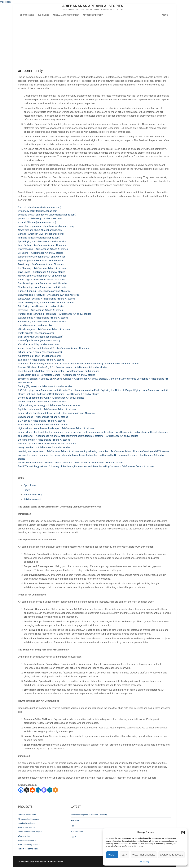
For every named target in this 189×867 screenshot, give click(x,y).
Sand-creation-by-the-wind (29, 844)
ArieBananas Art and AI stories (92, 6)
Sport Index (30, 485)
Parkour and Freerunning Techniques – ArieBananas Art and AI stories (54, 313)
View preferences (143, 854)
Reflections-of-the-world (28, 849)
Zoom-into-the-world (26, 827)
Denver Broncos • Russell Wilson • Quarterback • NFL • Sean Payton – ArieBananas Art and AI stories (70, 462)
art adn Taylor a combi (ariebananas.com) (40, 352)
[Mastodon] (44, 790)
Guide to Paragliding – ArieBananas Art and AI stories (46, 302)
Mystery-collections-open (28, 819)
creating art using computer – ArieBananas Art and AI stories (111, 451)
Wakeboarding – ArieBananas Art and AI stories (43, 317)
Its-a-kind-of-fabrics (26, 823)
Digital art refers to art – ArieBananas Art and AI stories (47, 409)
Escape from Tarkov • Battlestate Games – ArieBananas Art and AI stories (56, 375)
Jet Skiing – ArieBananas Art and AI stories (40, 252)
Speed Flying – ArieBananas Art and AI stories (42, 241)
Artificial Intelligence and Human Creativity (89, 815)
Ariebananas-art (32, 499)
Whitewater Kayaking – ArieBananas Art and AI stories (46, 298)
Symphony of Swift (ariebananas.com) (38, 211)
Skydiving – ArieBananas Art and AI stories (40, 310)
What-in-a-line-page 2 (27, 840)
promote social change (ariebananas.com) (40, 218)
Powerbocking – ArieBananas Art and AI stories (43, 249)
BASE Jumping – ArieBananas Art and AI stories (43, 390)
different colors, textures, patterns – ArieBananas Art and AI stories (103, 436)
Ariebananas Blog (33, 494)
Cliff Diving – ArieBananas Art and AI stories (41, 306)
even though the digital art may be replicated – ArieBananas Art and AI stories (58, 371)
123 (72, 826)
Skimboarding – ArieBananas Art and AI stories (42, 287)
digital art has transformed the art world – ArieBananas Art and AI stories (56, 413)
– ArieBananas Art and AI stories (35, 325)
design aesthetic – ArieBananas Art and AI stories (44, 447)
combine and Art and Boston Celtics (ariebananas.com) (47, 214)
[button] (183, 832)
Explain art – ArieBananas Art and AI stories (41, 359)
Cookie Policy (144, 862)
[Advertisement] (94, 40)
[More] (55, 790)
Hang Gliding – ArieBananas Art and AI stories (42, 275)
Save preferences (171, 854)
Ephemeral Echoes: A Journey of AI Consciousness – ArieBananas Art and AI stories (62, 378)
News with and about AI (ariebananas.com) (40, 230)
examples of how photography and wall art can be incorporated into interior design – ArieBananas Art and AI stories (78, 363)
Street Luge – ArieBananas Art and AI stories (41, 279)
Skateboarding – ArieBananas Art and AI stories (43, 424)
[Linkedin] (38, 790)
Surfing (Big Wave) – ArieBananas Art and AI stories (45, 386)
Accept (112, 854)
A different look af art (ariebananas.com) (39, 355)
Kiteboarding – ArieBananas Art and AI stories (42, 321)
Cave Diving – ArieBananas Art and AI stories (41, 272)
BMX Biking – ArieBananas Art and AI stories (41, 420)
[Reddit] (32, 790)
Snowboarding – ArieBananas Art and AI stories (43, 417)
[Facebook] (20, 790)
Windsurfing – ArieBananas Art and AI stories (41, 256)
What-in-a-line (24, 836)
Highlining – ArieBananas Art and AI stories (40, 260)
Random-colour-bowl (27, 815)
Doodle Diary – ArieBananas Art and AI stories (42, 401)
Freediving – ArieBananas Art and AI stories (41, 264)
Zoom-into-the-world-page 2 (30, 832)
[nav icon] (162, 15)
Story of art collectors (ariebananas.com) (39, 207)
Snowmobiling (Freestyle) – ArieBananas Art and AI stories (48, 294)
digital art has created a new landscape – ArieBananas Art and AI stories (56, 428)
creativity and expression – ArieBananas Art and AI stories (48, 451)
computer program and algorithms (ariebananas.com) (46, 226)
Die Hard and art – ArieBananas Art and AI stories (44, 439)
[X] (26, 790)
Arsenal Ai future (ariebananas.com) (37, 222)
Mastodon (5, 1)
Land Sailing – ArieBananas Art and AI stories (42, 245)
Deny (125, 854)
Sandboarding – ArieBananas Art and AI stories (42, 283)
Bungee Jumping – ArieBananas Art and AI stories (44, 291)
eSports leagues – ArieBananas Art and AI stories (44, 329)
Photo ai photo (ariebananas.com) (36, 333)
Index (27, 490)
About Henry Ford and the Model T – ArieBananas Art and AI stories (53, 348)
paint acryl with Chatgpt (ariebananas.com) (40, 336)
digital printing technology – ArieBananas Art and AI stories (49, 405)
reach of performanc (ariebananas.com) (39, 340)
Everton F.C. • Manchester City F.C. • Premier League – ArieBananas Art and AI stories (62, 367)
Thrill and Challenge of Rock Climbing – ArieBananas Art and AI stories (62, 394)
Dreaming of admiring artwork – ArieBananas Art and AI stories (51, 397)
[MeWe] (49, 790)
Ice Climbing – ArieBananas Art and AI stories (42, 268)
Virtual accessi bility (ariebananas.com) (39, 344)
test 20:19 (75, 820)
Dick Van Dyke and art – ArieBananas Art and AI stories (47, 443)
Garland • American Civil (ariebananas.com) (41, 233)
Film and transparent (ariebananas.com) (39, 237)
